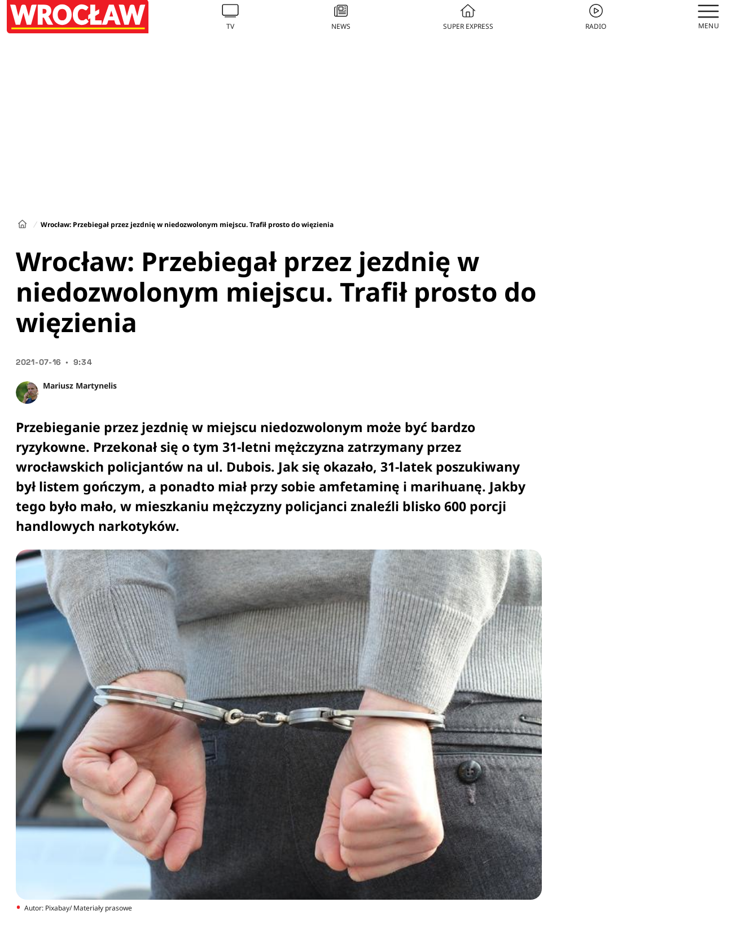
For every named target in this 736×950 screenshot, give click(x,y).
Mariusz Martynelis (80, 385)
